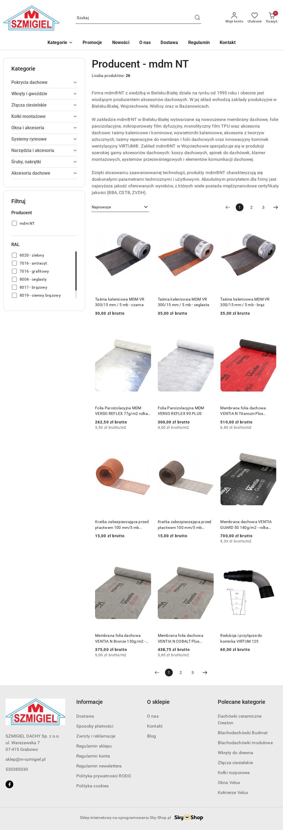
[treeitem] (44, 82)
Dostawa (85, 716)
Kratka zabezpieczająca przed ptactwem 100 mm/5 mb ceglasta (122, 524)
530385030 (17, 769)
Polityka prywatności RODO (103, 776)
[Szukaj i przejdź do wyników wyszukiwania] (197, 18)
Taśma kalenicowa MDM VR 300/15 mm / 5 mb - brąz (244, 302)
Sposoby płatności (94, 726)
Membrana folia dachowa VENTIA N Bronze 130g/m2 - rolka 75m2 (120, 638)
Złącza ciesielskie (235, 762)
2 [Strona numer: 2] (251, 207)
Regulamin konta (93, 756)
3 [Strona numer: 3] (263, 207)
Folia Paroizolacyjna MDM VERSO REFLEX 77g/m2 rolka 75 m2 (121, 411)
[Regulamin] (199, 43)
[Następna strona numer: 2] (275, 207)
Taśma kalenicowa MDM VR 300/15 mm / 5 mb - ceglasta (183, 302)
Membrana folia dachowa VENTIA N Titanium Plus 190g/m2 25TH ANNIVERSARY (247, 411)
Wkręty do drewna (235, 752)
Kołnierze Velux (233, 792)
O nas (153, 716)
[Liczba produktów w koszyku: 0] (272, 18)
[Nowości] (121, 43)
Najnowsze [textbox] (101, 207)
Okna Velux (229, 782)
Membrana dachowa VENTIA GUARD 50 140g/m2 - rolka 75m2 (246, 524)
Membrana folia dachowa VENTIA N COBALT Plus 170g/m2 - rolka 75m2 (180, 638)
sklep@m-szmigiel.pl (26, 759)
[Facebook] (9, 784)
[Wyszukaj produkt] (138, 18)
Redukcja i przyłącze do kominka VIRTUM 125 (241, 638)
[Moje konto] (234, 18)
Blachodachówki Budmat (243, 732)
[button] (60, 43)
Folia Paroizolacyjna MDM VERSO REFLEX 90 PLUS (181, 411)
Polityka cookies (92, 785)
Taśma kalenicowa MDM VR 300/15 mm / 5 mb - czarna (119, 302)
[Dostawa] (169, 43)
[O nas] (145, 43)
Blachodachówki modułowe (245, 742)
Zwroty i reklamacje (95, 736)
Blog (151, 736)
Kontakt (155, 726)
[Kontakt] (228, 43)
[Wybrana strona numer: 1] (239, 207)
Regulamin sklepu (94, 746)
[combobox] (120, 207)
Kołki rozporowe (234, 772)
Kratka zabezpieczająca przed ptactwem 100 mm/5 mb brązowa (184, 524)
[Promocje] (92, 43)
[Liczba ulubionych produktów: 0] (254, 18)
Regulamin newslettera (99, 766)
